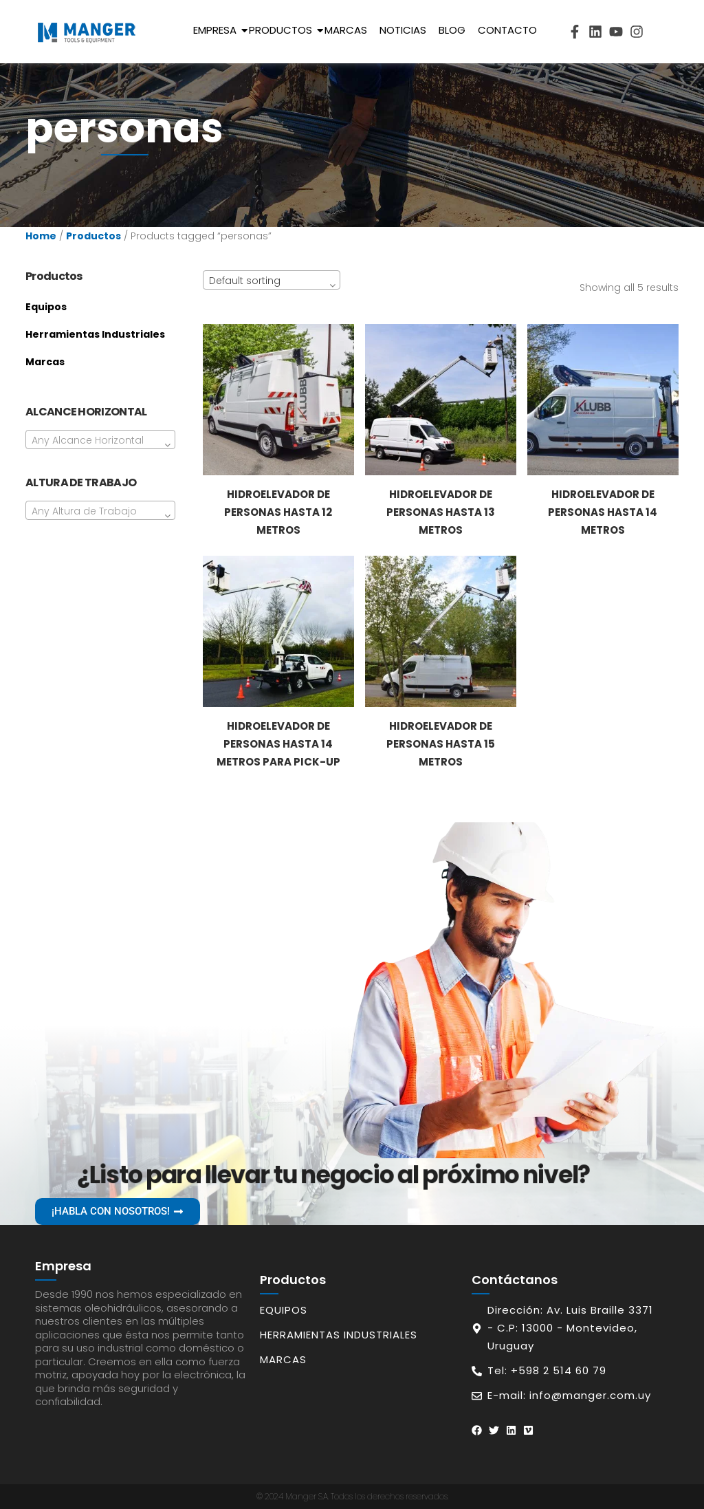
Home (40, 236)
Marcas (345, 30)
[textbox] (100, 440)
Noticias (403, 30)
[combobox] (100, 439)
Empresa (217, 30)
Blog (452, 30)
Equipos (46, 307)
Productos (283, 30)
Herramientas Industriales (95, 334)
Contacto (507, 30)
